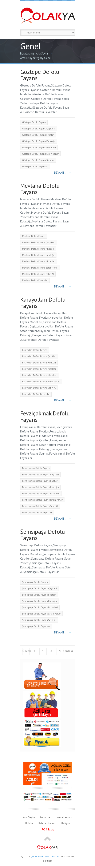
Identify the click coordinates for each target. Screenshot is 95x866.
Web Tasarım (52, 856)
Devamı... (63, 172)
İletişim (65, 823)
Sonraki (68, 651)
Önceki (27, 651)
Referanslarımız (47, 823)
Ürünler (29, 823)
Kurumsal (45, 817)
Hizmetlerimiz (64, 817)
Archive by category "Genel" (36, 58)
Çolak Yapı (37, 856)
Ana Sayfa (42, 53)
